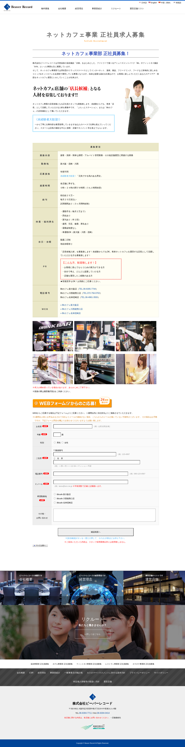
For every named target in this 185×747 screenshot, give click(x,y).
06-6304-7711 (85, 713)
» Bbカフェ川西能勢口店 (71, 309)
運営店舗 (108, 682)
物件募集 (45, 8)
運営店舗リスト (137, 8)
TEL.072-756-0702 (91, 293)
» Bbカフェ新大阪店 (69, 305)
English (153, 3)
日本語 (143, 3)
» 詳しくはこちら (92, 634)
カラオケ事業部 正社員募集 (143, 664)
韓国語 (177, 3)
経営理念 (79, 8)
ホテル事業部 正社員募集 (63, 664)
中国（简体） (165, 3)
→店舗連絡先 (115, 718)
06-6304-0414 (103, 713)
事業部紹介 (97, 8)
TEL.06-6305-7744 (87, 289)
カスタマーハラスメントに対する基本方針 (106, 673)
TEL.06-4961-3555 (89, 297)
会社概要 (62, 8)
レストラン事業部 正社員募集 (117, 664)
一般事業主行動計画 (73, 673)
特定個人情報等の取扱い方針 (86, 682)
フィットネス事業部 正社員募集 (89, 664)
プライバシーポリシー (140, 673)
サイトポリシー (161, 673)
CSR (31, 673)
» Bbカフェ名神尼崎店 (70, 313)
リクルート (116, 8)
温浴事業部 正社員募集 (40, 664)
